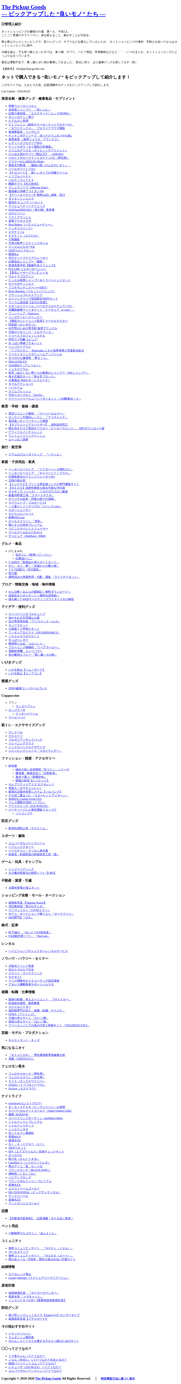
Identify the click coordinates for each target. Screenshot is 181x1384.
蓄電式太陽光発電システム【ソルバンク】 (35, 791)
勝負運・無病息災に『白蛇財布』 (37, 773)
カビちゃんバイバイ (21, 513)
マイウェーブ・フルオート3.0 (27, 502)
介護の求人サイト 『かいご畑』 (28, 1017)
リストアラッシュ (19, 217)
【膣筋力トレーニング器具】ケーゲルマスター (38, 320)
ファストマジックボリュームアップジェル (35, 354)
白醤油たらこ (24, 558)
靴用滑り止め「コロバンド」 (26, 643)
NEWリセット (17, 1147)
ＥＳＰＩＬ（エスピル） (24, 235)
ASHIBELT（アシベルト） (25, 365)
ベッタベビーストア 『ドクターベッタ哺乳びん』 (41, 469)
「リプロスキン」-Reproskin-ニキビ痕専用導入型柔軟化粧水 (46, 350)
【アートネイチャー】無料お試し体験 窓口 (36, 194)
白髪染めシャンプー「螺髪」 (26, 261)
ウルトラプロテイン (21, 276)
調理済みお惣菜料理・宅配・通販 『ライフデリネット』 (44, 576)
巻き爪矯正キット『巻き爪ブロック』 (32, 376)
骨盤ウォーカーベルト (22, 105)
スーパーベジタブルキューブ (26, 614)
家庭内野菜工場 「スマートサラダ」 (31, 495)
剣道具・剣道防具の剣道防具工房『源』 (33, 854)
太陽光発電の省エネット (24, 887)
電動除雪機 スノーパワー (25, 651)
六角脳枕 (14, 239)
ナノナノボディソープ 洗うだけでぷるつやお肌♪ (40, 135)
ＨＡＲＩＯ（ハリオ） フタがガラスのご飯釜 (38, 491)
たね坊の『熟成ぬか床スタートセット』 (33, 562)
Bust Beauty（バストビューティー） (31, 224)
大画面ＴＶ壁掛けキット (24, 628)
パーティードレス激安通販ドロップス (32, 809)
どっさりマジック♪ (20, 228)
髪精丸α (13, 254)
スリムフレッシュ (19, 391)
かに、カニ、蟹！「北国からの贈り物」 (33, 565)
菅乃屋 (12, 573)
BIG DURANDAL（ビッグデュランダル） (34, 1192)
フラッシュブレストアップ (25, 294)
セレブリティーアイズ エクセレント (31, 784)
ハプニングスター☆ (21, 846)
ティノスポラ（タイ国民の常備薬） (31, 146)
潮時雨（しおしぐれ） (22, 1173)
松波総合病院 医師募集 (24, 1003)
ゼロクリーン (16, 213)
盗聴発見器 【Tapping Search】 (27, 902)
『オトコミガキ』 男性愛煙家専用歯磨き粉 (36, 1054)
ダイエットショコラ (21, 198)
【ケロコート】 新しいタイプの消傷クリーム (38, 172)
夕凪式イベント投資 (21, 965)
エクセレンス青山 (19, 1274)
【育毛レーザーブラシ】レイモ (28, 272)
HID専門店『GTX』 (20, 917)
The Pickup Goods (48, 1378)
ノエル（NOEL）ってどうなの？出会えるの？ (37, 1359)
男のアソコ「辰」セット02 (25, 1166)
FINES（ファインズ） (22, 1014)
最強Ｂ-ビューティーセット (25, 202)
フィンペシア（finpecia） (24, 313)
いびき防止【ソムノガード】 (26, 669)
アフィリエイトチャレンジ (25, 432)
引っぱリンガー (18, 639)
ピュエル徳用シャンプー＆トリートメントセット (39, 280)
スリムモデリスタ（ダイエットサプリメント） (38, 150)
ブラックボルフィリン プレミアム (30, 1181)
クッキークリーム (27, 713)
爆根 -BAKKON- (18, 1114)
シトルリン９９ (18, 1129)
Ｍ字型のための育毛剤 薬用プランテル (32, 328)
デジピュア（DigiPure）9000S (27, 536)
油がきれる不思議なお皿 (24, 617)
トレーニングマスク (21, 743)
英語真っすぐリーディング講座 (28, 420)
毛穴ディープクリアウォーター (28, 257)
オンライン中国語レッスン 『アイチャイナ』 (38, 417)
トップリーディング (21, 869)
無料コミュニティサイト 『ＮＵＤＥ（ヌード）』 (41, 1255)
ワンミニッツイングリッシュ (26, 435)
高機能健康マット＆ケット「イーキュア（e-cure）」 (41, 309)
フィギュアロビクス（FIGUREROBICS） (34, 632)
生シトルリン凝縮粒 (21, 1132)
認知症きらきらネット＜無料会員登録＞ (33, 595)
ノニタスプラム (18, 369)
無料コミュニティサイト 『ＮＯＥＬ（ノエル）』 (41, 1248)
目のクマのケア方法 (21, 969)
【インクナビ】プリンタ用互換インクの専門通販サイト (43, 484)
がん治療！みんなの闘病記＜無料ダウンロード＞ (39, 591)
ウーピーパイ (16, 717)
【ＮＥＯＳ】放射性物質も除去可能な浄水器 (36, 487)
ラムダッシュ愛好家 (21, 1337)
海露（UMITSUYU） (21, 1058)
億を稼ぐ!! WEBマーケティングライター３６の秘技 (41, 599)
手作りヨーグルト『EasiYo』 (26, 395)
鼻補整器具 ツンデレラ (24, 131)
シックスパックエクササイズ (26, 747)
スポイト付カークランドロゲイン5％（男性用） (38, 157)
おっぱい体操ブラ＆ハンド (25, 343)
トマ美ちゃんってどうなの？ (26, 1356)
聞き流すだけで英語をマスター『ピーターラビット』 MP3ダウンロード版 (56, 428)
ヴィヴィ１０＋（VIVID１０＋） (29, 910)
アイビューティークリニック (26, 206)
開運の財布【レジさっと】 (32, 780)
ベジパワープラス (19, 346)
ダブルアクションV (20, 383)
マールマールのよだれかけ (25, 532)
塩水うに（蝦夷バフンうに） (34, 554)
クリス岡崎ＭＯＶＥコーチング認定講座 (33, 980)
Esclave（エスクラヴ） (22, 1088)
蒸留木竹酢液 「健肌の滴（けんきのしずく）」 (39, 165)
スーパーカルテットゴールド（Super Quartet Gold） (40, 1110)
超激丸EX (14, 1184)
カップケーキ (16, 709)
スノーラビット (18, 625)
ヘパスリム (15, 387)
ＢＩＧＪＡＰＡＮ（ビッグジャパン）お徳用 (36, 1107)
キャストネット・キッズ (24, 1040)
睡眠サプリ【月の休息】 (24, 183)
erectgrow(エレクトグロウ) (25, 1103)
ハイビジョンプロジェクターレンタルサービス (38, 951)
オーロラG (15, 1155)
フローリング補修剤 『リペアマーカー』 (34, 647)
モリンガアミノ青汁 (21, 117)
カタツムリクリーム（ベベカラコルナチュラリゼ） (41, 306)
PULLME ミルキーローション (27, 269)
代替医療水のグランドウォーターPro (31, 476)
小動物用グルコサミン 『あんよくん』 (32, 1233)
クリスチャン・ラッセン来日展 (28, 850)
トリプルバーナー (19, 176)
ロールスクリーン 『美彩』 (25, 521)
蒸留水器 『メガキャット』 (25, 1296)
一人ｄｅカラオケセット (24, 636)
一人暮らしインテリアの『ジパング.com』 (35, 506)
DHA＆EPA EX (17, 361)
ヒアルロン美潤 (18, 120)
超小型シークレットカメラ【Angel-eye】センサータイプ (44, 1315)
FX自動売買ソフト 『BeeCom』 (29, 936)
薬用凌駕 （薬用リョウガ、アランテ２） (34, 139)
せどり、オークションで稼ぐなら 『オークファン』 (41, 913)
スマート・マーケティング (25, 973)
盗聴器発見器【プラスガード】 (28, 1318)
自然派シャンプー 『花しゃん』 (29, 109)
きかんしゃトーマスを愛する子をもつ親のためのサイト (43, 1341)
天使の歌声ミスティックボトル (28, 243)
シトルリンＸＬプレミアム (25, 1121)
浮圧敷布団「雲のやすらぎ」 (26, 906)
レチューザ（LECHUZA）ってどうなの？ (34, 1367)
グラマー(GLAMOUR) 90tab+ (26, 161)
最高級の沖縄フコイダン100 (26, 191)
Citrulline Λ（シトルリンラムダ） (29, 1162)
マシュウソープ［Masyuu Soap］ (28, 187)
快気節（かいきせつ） (22, 324)
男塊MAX (14, 1136)
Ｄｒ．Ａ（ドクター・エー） (26, 1144)
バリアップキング (19, 1177)
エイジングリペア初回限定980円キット (33, 298)
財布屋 (12, 765)
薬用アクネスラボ (19, 220)
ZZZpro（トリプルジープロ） (27, 1084)
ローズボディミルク (21, 283)
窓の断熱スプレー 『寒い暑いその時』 (32, 654)
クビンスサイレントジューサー (28, 528)
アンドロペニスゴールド (24, 1203)
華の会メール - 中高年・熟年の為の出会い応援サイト (42, 1259)
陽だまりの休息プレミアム (25, 524)
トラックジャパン (19, 1333)
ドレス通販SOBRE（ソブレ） (27, 802)
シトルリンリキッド (21, 1125)
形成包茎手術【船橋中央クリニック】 (32, 265)
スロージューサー (19, 510)
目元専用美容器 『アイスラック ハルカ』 (34, 621)
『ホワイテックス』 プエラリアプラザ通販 (36, 128)
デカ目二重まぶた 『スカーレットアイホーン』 (38, 795)
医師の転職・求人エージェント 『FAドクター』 (39, 999)
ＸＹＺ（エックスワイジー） (26, 1081)
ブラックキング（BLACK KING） (29, 1170)
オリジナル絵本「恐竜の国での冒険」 (32, 498)
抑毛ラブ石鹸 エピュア (22, 339)
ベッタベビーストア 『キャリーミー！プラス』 (39, 473)
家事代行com (16, 517)
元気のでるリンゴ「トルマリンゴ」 (31, 332)
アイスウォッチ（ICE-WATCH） (28, 805)
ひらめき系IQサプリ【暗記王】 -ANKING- (36, 154)
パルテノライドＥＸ (21, 180)
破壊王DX (14, 1140)
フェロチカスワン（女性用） (26, 1077)
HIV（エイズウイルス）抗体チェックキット (36, 1151)
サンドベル (15, 732)
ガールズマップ (18, 1251)
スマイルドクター (19, 1006)
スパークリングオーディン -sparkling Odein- (35, 1118)
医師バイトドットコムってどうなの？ (32, 1363)
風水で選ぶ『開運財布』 (31, 776)
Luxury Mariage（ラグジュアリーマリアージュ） (38, 1277)
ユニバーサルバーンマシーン (26, 843)
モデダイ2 (14, 976)
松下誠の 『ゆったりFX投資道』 (30, 932)
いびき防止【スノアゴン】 (25, 673)
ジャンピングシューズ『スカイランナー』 (35, 750)
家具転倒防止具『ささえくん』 (28, 828)
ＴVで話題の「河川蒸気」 (25, 569)
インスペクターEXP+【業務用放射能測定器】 (37, 1300)
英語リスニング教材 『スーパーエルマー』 (36, 413)
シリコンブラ (24, 813)
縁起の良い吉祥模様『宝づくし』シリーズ (42, 769)
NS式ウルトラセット (21, 250)
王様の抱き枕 (16, 480)
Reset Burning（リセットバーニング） (32, 291)
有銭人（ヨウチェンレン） (25, 787)
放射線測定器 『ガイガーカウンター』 (33, 1292)
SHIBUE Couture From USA (25, 798)
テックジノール (18, 1195)
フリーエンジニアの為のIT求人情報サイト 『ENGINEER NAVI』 (49, 1025)
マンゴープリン (25, 706)
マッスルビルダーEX (21, 246)
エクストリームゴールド (24, 1188)
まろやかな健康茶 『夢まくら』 (28, 357)
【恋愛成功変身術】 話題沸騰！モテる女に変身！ (41, 1218)
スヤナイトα (16, 231)
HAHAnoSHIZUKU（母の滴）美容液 (31, 209)
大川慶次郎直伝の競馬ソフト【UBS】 (32, 872)
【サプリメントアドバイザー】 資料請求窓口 (38, 424)
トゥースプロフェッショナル (26, 335)
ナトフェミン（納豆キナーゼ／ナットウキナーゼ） (41, 124)
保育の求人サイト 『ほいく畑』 (28, 1021)
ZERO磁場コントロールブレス (27, 688)
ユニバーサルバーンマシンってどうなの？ (35, 1370)
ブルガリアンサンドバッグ (25, 739)
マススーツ (15, 735)
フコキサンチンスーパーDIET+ (28, 287)
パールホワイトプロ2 (21, 168)
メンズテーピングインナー (25, 317)
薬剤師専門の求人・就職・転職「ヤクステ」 (36, 1010)
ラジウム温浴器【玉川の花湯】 (28, 302)
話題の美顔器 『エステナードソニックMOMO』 (39, 113)
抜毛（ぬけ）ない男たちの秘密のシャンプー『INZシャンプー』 (49, 372)
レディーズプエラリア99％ (25, 143)
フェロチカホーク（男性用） (26, 1073)
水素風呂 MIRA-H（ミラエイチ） (29, 380)
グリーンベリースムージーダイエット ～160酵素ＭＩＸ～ (44, 398)
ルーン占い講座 (18, 439)
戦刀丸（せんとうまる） (24, 1158)
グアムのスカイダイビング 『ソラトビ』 (35, 454)
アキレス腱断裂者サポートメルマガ (31, 984)
